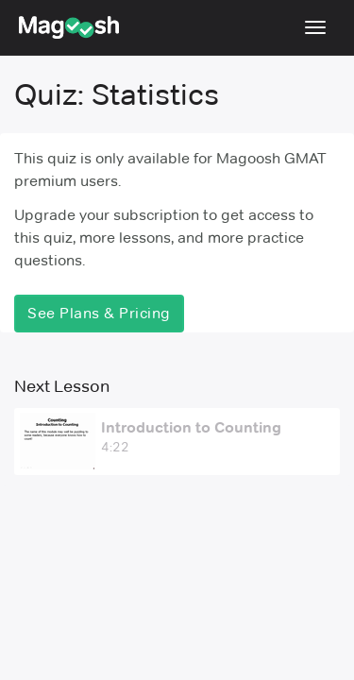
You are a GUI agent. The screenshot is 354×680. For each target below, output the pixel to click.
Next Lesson (62, 386)
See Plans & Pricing (99, 313)
